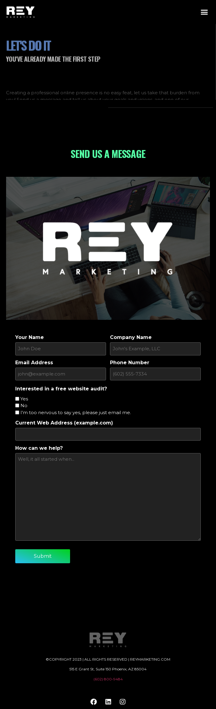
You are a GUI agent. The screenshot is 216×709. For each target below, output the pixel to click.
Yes (24, 397)
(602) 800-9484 (108, 676)
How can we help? (39, 446)
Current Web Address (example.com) (64, 421)
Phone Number (129, 362)
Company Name (131, 337)
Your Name (29, 337)
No (23, 404)
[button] (204, 12)
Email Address (34, 362)
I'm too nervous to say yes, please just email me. (75, 411)
